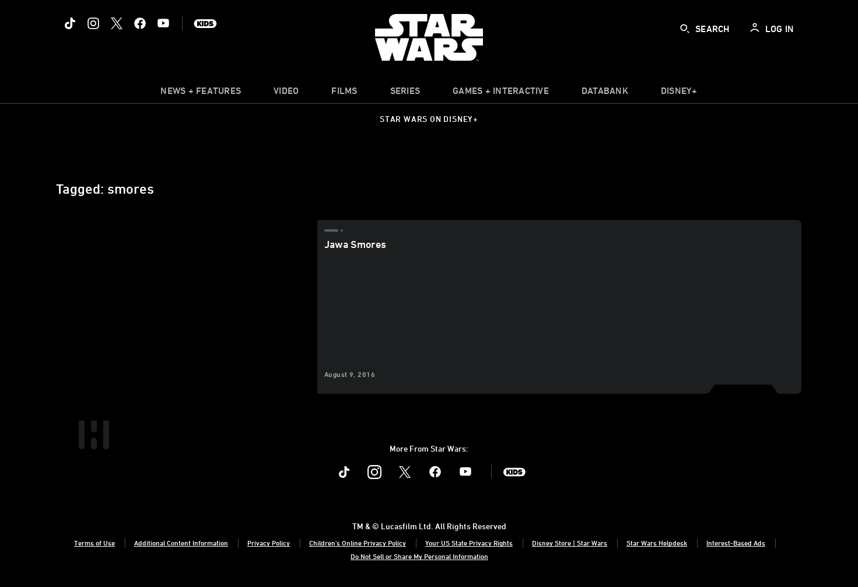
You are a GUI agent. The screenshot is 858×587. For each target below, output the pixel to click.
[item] (200, 93)
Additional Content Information (181, 543)
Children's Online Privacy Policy (357, 543)
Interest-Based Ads (735, 543)
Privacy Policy (268, 543)
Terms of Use (94, 543)
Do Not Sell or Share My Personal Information (419, 556)
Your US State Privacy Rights (469, 543)
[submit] (685, 29)
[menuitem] (286, 93)
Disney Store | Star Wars (569, 543)
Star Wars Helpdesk (656, 543)
